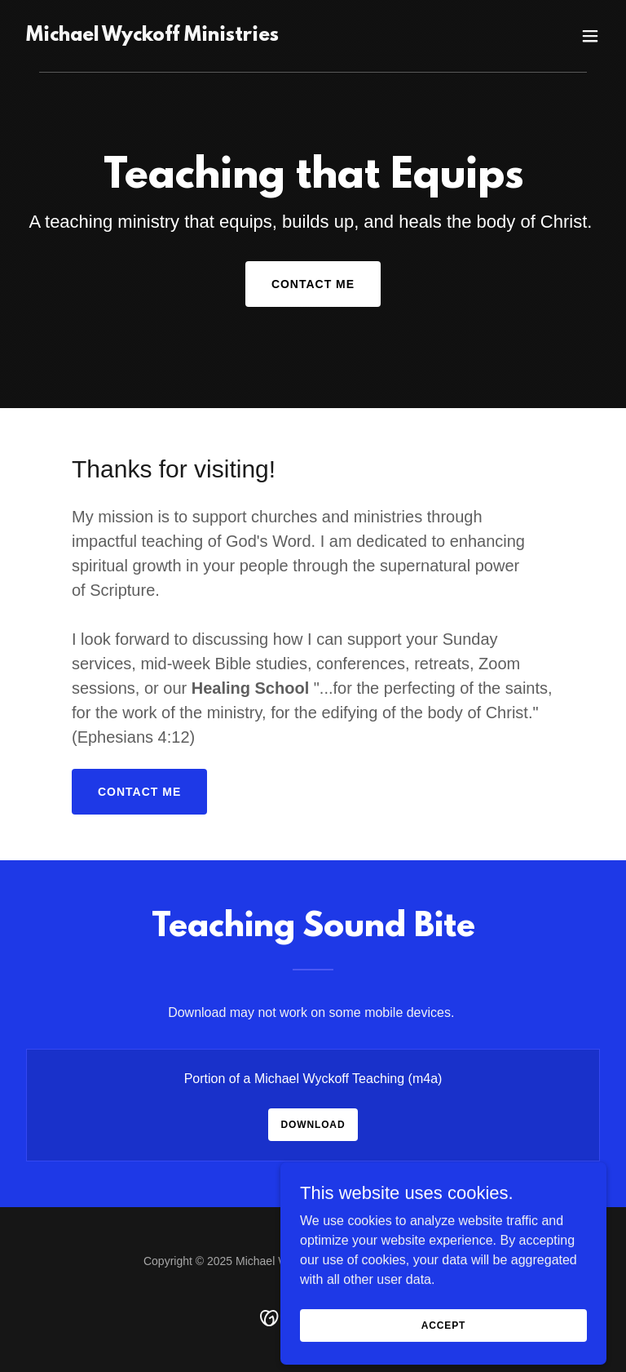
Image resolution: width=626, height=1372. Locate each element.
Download (313, 1124)
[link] (152, 36)
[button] (590, 36)
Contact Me (313, 284)
